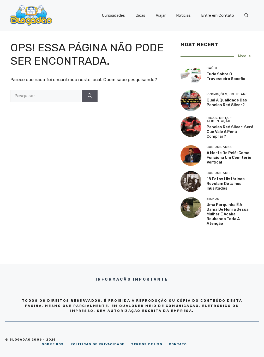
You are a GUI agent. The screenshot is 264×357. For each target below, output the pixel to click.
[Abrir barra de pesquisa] (246, 15)
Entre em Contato (217, 15)
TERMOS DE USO (146, 344)
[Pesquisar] (90, 96)
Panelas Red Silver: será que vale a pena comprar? (230, 132)
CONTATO (178, 344)
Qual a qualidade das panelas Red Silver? (227, 102)
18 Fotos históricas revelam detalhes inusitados (226, 184)
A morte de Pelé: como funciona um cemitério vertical (229, 157)
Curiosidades (113, 15)
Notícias (183, 15)
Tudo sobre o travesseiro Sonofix (226, 76)
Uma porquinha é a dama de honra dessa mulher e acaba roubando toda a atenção (228, 214)
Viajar (161, 15)
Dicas (140, 15)
